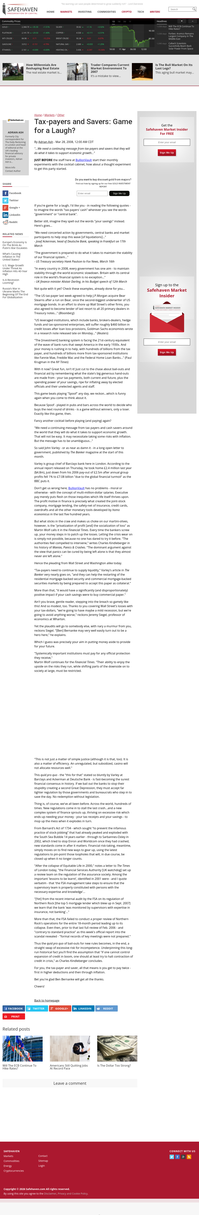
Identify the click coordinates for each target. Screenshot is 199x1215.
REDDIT (105, 1008)
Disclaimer (50, 1193)
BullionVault (84, 160)
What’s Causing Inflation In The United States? (11, 256)
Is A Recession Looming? (11, 281)
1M (119, 21)
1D (113, 21)
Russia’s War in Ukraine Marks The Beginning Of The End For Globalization (15, 293)
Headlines (162, 21)
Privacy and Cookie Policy (72, 1193)
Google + (11, 207)
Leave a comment (70, 1083)
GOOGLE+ (59, 1008)
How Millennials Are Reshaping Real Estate (42, 66)
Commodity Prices (11, 21)
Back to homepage (47, 1000)
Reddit (10, 222)
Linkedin (11, 215)
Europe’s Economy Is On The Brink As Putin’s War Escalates (15, 245)
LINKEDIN (82, 1008)
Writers (155, 11)
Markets (66, 11)
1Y (130, 21)
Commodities (106, 11)
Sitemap (43, 1160)
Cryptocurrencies (14, 1170)
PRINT (11, 1016)
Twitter (11, 200)
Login (41, 1165)
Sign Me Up (167, 152)
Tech (141, 11)
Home (50, 11)
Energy (8, 1166)
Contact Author (13, 170)
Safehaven (12, 1151)
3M (124, 21)
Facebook (12, 193)
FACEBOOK (13, 1008)
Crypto (127, 11)
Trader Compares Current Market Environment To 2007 (110, 68)
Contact (43, 1156)
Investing (85, 11)
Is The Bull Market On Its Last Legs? (173, 66)
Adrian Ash (45, 142)
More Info (10, 167)
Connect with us (182, 1151)
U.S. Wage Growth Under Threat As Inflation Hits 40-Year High (15, 270)
